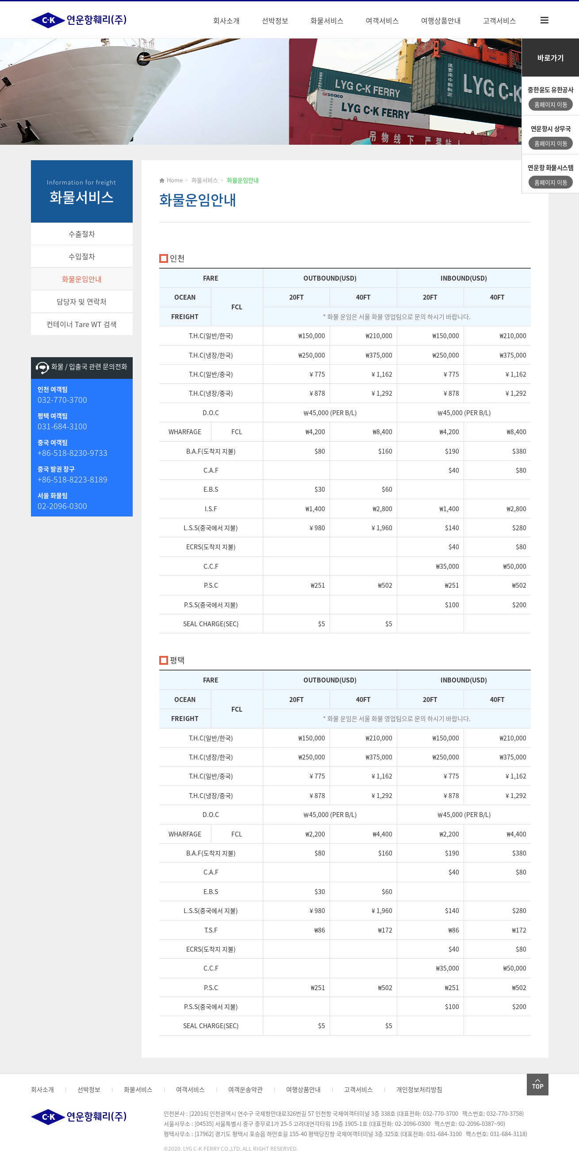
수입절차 (82, 256)
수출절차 (82, 233)
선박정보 (275, 20)
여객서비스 (382, 20)
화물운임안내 (82, 279)
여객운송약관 (245, 1089)
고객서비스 (499, 20)
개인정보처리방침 (419, 1089)
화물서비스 (327, 20)
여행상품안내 (441, 20)
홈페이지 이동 (550, 104)
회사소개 (226, 20)
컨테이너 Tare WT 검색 (81, 324)
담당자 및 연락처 (82, 301)
